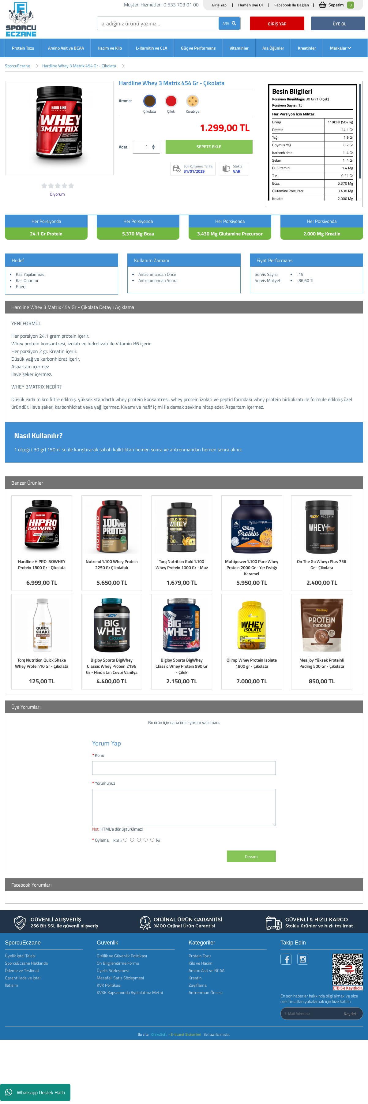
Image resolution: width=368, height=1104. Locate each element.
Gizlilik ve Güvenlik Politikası (122, 955)
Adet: (123, 147)
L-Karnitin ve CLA (151, 48)
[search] (169, 23)
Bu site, (144, 1034)
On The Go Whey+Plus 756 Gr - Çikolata (321, 564)
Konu (99, 755)
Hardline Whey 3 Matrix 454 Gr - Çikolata (79, 65)
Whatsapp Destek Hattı (35, 1092)
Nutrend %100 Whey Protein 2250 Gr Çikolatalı (112, 564)
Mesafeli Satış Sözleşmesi (120, 977)
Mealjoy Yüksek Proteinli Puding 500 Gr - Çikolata (321, 663)
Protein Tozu (23, 48)
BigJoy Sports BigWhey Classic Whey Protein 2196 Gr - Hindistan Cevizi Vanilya (111, 666)
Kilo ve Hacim (200, 963)
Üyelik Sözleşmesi (113, 970)
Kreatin (195, 977)
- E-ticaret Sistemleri (185, 1034)
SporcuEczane (17, 65)
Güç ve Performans (198, 48)
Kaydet (350, 1013)
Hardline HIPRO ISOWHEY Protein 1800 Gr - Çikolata (42, 564)
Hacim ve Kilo (110, 48)
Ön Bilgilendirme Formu (118, 963)
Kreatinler (307, 48)
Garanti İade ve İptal (22, 977)
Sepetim (341, 5)
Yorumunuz (105, 783)
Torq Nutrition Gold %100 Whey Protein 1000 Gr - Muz (182, 564)
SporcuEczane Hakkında (26, 963)
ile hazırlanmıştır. (217, 1034)
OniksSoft (159, 1034)
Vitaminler (239, 48)
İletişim (11, 985)
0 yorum (57, 194)
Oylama (102, 840)
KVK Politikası (109, 985)
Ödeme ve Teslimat (22, 970)
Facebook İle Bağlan (291, 5)
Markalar (340, 48)
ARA (229, 23)
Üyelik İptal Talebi (20, 955)
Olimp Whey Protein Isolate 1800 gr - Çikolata (252, 663)
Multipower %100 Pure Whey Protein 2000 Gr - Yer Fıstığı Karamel (251, 567)
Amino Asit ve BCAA (66, 48)
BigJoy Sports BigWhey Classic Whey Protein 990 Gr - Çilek (182, 666)
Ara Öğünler (273, 48)
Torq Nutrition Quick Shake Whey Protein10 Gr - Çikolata (41, 663)
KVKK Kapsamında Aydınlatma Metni (130, 992)
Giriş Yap (219, 5)
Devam (251, 856)
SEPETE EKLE (209, 146)
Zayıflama (198, 985)
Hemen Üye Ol (250, 5)
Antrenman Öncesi (206, 992)
